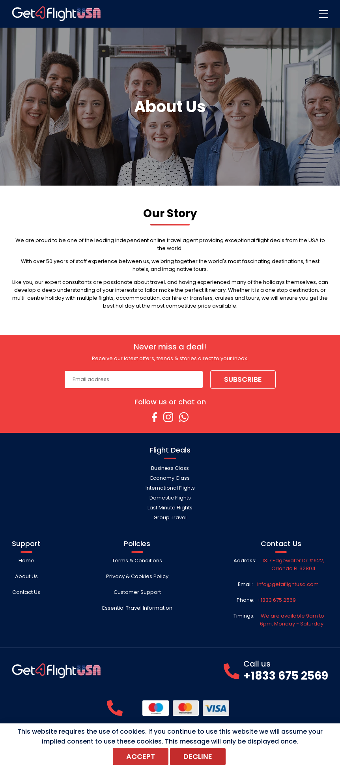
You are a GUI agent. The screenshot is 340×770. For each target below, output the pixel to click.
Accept (140, 756)
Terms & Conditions (137, 560)
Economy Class (170, 478)
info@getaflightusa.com (288, 584)
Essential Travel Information (137, 608)
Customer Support (137, 592)
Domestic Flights (170, 497)
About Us (26, 576)
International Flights (170, 488)
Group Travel (170, 517)
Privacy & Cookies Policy (137, 576)
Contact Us (26, 592)
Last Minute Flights (170, 507)
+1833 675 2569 (276, 600)
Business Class (170, 468)
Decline (197, 756)
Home (26, 560)
